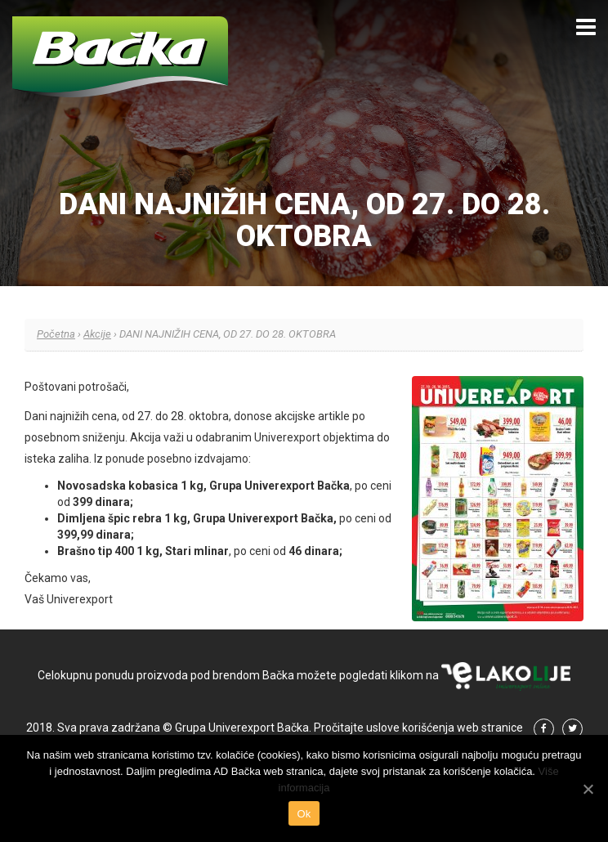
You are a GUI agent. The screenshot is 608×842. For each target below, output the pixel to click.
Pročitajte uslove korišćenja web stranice (418, 727)
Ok (304, 814)
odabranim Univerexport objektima (286, 437)
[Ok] (587, 789)
